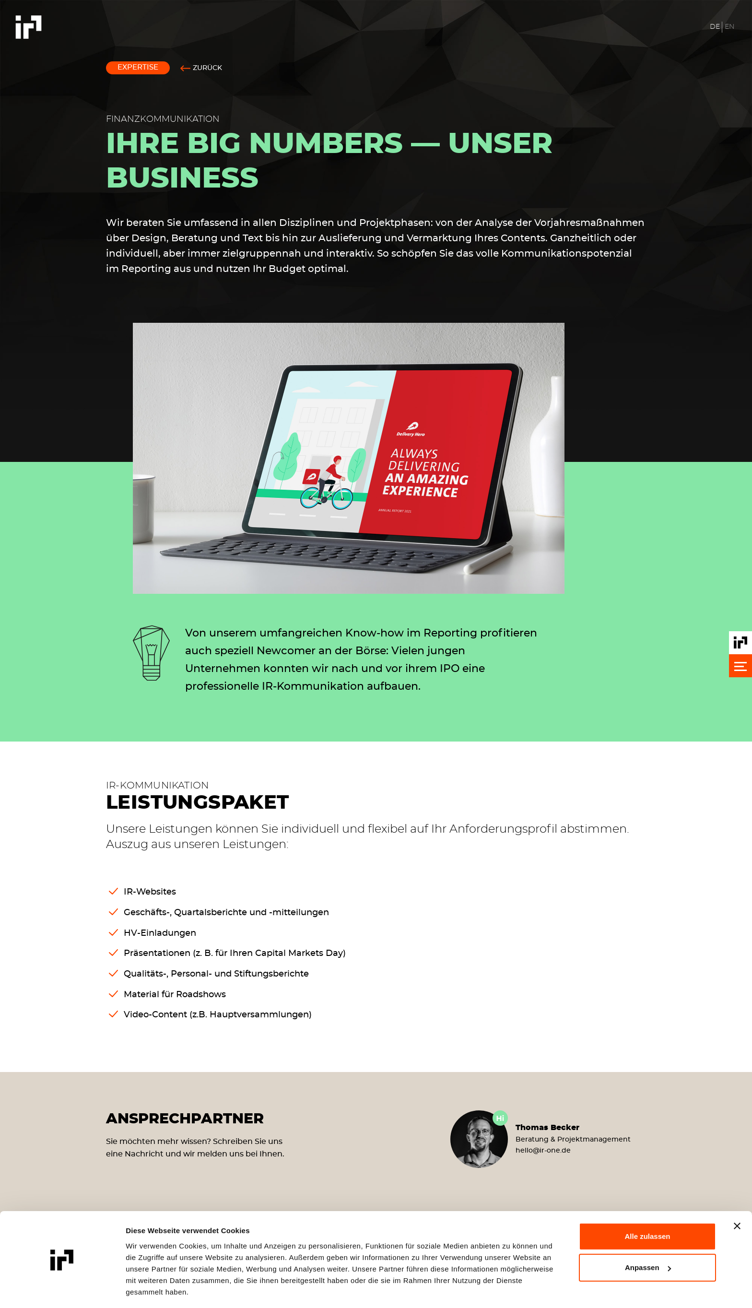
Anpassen (648, 1238)
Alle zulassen (647, 1207)
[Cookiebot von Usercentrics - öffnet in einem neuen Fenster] (62, 1289)
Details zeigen (150, 1289)
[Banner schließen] (737, 1196)
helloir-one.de (543, 1150)
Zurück (207, 68)
